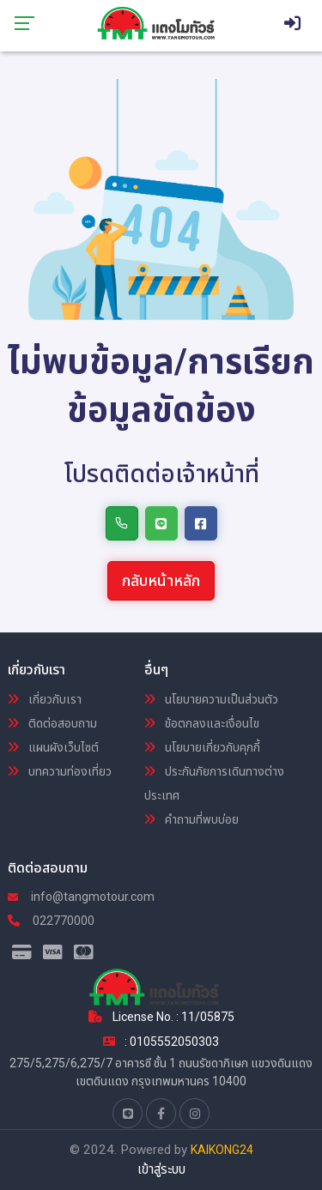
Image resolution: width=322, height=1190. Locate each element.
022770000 (51, 920)
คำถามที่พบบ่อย (191, 819)
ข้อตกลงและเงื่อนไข (201, 723)
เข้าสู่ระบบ (161, 1169)
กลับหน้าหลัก (161, 580)
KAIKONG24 (222, 1150)
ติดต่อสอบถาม (52, 723)
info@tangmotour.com (81, 896)
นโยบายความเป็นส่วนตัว (211, 699)
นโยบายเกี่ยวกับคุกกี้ (202, 747)
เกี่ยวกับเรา (45, 699)
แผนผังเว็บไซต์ (53, 747)
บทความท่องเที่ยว (60, 771)
